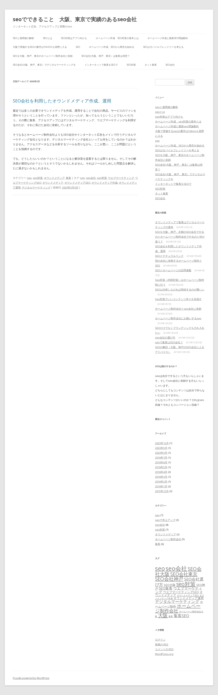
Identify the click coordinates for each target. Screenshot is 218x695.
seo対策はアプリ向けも (74, 38)
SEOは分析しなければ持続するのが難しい (179, 289)
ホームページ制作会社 (168, 539)
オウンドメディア (54, 178)
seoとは (47, 38)
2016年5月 (161, 467)
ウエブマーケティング (121, 178)
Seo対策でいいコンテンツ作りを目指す (178, 299)
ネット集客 (151, 64)
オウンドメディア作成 (105, 182)
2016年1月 (161, 486)
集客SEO (181, 615)
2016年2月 (161, 481)
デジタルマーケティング (36, 187)
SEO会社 (170, 64)
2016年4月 (161, 472)
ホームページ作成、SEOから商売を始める (111, 47)
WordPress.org (164, 654)
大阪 (163, 615)
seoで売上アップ (165, 520)
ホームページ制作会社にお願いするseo (178, 318)
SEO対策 (131, 64)
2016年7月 (161, 457)
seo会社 (91, 178)
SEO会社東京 (183, 574)
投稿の (161, 644)
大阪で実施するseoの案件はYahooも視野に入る (40, 47)
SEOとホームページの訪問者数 (173, 270)
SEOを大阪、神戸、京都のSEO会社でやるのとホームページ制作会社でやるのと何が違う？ (180, 236)
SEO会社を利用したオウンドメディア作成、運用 (62, 101)
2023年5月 (161, 448)
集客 (68, 178)
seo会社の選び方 (165, 337)
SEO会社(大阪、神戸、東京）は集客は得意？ (105, 56)
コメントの (164, 649)
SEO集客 (166, 588)
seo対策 (38, 178)
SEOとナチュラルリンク (169, 256)
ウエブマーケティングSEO (181, 592)
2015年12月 (162, 491)
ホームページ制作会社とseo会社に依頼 (178, 308)
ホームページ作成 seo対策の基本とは (117, 38)
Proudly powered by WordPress (31, 678)
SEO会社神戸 (169, 578)
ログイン (160, 639)
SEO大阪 (170, 585)
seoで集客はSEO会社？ (169, 342)
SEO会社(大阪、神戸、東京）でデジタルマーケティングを (44, 64)
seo (78, 47)
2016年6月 (161, 462)
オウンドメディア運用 (189, 598)
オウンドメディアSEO (77, 182)
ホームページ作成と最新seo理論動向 (167, 38)
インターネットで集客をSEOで (101, 64)
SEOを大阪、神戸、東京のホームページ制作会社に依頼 (43, 56)
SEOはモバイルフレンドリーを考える (163, 47)
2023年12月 (162, 443)
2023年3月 (161, 453)
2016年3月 (161, 477)
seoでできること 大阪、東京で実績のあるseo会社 (75, 19)
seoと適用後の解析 (23, 38)
